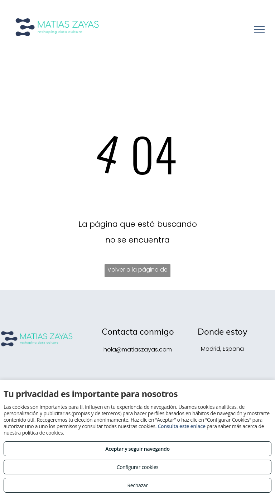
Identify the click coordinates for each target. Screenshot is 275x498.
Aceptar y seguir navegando (137, 448)
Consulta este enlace (181, 426)
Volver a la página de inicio (137, 271)
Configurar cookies (138, 467)
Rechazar (137, 485)
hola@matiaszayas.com (137, 349)
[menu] (259, 29)
